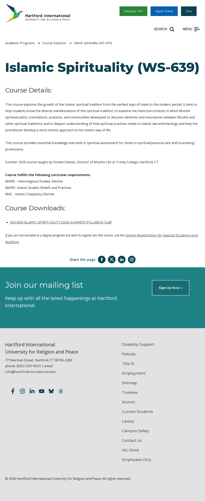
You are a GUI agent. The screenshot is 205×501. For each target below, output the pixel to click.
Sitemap (129, 383)
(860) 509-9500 (28, 366)
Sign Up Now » (171, 288)
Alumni (128, 402)
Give (189, 11)
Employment (134, 373)
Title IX (128, 364)
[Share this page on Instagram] (132, 259)
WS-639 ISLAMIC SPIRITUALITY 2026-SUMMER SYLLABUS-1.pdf (61, 222)
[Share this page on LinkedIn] (122, 259)
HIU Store (130, 450)
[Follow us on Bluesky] (51, 392)
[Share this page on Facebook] (102, 259)
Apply (164, 11)
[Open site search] (164, 29)
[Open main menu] (191, 29)
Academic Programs (20, 43)
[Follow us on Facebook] (13, 392)
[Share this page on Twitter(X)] (112, 259)
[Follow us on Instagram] (22, 392)
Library (128, 421)
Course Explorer (54, 43)
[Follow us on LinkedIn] (32, 392)
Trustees (130, 392)
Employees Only (136, 460)
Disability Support (138, 344)
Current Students (137, 412)
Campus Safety (135, 431)
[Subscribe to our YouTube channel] (41, 392)
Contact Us (132, 440)
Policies (129, 354)
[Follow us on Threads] (61, 392)
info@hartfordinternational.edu (30, 372)
